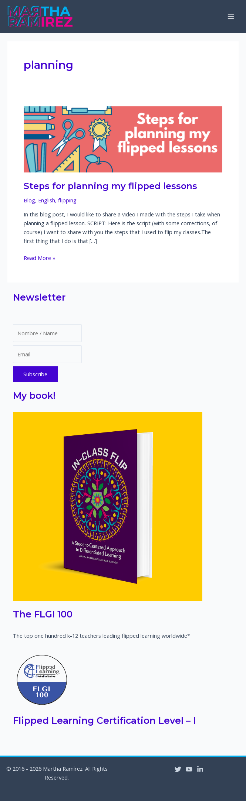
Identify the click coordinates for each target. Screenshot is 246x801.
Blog (29, 200)
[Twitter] (178, 769)
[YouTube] (189, 769)
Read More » (39, 257)
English (46, 200)
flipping (67, 200)
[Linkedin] (200, 769)
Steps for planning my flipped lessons (110, 186)
